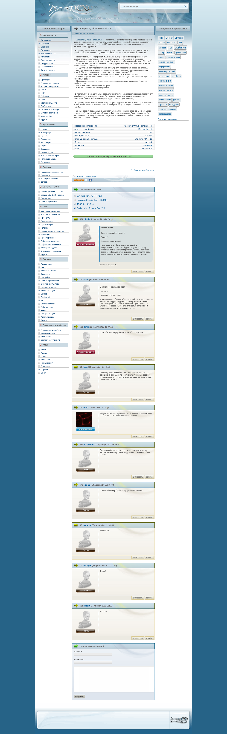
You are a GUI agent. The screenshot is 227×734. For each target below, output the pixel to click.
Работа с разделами (50, 281)
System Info (46, 297)
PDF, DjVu (45, 218)
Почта (43, 90)
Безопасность (49, 35)
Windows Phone (48, 333)
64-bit (161, 38)
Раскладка (45, 234)
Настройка (45, 277)
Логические (46, 360)
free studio (171, 43)
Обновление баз (48, 67)
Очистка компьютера (50, 284)
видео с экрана (173, 57)
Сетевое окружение (49, 113)
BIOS (43, 300)
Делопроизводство (49, 248)
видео (161, 57)
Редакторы (45, 139)
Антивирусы (46, 40)
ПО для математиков (50, 241)
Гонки (43, 356)
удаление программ (167, 109)
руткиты (88, 176)
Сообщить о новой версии (143, 170)
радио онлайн (165, 100)
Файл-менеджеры (48, 287)
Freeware (147, 145)
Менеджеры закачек (50, 83)
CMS (43, 100)
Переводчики (46, 221)
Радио (44, 146)
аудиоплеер (180, 52)
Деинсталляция (48, 290)
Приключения (47, 363)
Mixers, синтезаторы (50, 156)
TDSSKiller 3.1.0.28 (85, 204)
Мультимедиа (49, 124)
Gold (85, 407)
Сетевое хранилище (50, 109)
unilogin (87, 565)
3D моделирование (49, 179)
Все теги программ (167, 119)
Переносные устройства (54, 325)
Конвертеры (46, 132)
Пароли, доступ (48, 60)
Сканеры (45, 47)
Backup (44, 294)
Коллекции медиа (48, 159)
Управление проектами (51, 251)
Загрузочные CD (48, 53)
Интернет (47, 75)
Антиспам (45, 57)
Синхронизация (48, 314)
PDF (170, 48)
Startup (44, 267)
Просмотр (45, 175)
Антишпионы (46, 50)
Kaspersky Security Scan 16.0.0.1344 (92, 200)
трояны (94, 176)
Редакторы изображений (52, 172)
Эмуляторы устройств (50, 340)
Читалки (44, 228)
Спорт (43, 373)
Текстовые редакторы (50, 211)
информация (164, 67)
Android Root (46, 337)
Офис (45, 206)
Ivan (85, 367)
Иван (85, 279)
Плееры (44, 136)
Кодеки (44, 129)
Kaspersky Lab (145, 129)
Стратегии (45, 366)
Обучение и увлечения (51, 244)
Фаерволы (45, 44)
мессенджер (164, 76)
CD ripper (179, 38)
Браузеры (45, 80)
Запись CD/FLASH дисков (52, 195)
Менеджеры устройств (51, 330)
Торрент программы (49, 86)
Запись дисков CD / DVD (52, 192)
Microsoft (162, 48)
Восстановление (48, 304)
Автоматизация (47, 317)
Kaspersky (80, 176)
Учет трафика (47, 116)
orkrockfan (88, 444)
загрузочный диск (166, 62)
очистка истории (166, 86)
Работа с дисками (49, 202)
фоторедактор (165, 114)
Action (43, 350)
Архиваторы (46, 264)
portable (180, 47)
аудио (169, 52)
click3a (86, 485)
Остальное (46, 162)
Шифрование (47, 63)
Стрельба (45, 369)
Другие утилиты (48, 70)
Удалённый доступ (49, 103)
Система (47, 259)
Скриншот (45, 149)
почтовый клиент (166, 95)
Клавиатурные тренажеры (52, 231)
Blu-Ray (169, 38)
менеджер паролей (167, 71)
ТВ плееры (46, 142)
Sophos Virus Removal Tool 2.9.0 (91, 208)
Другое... (45, 119)
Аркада (44, 353)
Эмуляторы (46, 198)
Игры (45, 345)
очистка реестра (166, 90)
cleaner (162, 43)
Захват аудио (47, 152)
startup (161, 52)
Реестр (44, 310)
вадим (86, 606)
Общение (45, 96)
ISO (180, 43)
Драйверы (45, 274)
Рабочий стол (47, 307)
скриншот (163, 104)
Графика (47, 167)
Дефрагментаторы (49, 271)
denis (87, 219)
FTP (43, 93)
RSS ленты (46, 106)
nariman (87, 525)
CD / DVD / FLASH (51, 187)
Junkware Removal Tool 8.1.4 (89, 196)
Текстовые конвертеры (51, 215)
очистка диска (165, 81)
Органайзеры (47, 225)
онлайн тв (176, 76)
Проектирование (48, 238)
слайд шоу (174, 104)
